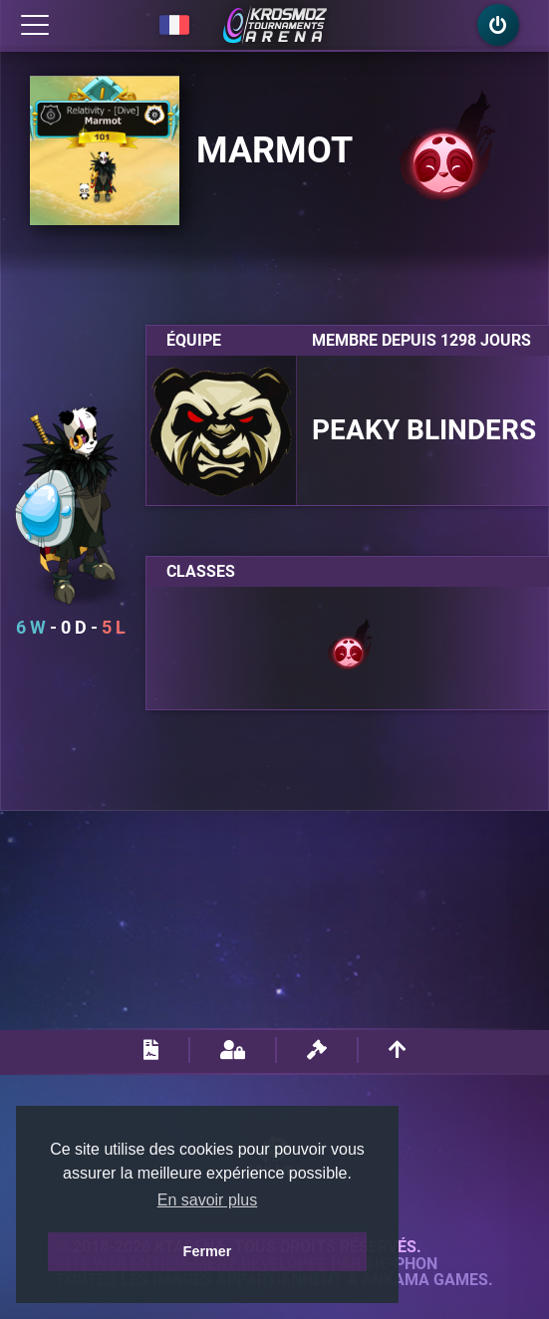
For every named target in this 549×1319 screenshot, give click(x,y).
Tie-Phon (401, 1264)
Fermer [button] (207, 1251)
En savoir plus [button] (207, 1199)
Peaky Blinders (424, 430)
